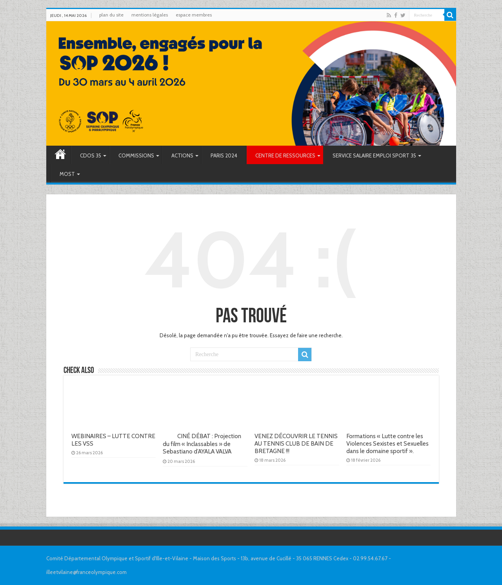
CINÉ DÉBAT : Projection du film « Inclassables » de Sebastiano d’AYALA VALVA (204, 443)
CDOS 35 (90, 155)
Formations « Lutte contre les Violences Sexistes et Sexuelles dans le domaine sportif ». (387, 443)
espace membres (194, 15)
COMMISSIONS (136, 155)
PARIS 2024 (224, 155)
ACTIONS (182, 155)
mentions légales (149, 15)
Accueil (60, 155)
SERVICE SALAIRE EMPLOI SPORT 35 (374, 155)
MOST (67, 174)
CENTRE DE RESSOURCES (285, 155)
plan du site (111, 15)
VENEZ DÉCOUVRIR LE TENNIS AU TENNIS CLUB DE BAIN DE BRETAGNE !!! (296, 443)
